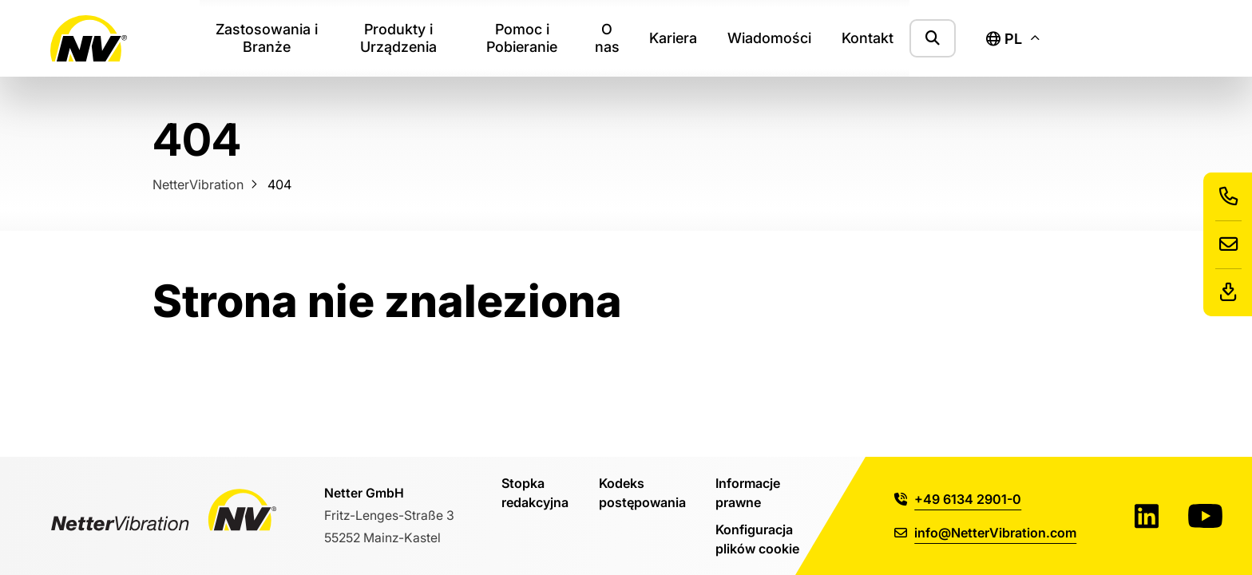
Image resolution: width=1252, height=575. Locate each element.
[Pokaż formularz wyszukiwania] (932, 38)
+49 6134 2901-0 (957, 498)
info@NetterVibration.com (985, 532)
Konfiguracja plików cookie (757, 538)
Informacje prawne (747, 492)
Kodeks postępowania (642, 492)
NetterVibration (198, 184)
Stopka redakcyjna (535, 492)
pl (1004, 38)
